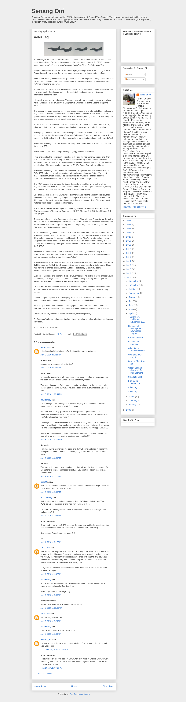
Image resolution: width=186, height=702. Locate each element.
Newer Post (40, 686)
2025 (128, 220)
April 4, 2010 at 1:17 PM (51, 542)
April (131, 313)
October (133, 289)
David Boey (46, 400)
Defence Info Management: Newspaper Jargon (135, 330)
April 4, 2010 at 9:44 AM (51, 516)
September (134, 293)
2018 (128, 245)
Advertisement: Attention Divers (136, 349)
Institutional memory (133, 342)
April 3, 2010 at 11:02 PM (51, 439)
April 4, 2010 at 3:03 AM (51, 458)
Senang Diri (48, 11)
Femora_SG (46, 639)
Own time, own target (135, 356)
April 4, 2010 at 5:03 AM (51, 492)
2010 (128, 277)
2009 (128, 410)
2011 (128, 273)
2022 (128, 232)
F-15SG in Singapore (134, 382)
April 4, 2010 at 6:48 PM (51, 595)
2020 (128, 237)
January (133, 404)
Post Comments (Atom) (80, 694)
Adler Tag (132, 387)
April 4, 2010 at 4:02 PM (51, 574)
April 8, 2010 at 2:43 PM (51, 634)
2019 (128, 241)
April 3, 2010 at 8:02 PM (51, 368)
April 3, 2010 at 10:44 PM (51, 394)
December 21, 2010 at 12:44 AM (54, 649)
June (131, 305)
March (132, 396)
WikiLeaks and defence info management (135, 370)
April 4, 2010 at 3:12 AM (51, 476)
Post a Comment (45, 673)
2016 (128, 253)
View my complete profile (134, 207)
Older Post (108, 686)
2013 (128, 265)
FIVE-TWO (45, 347)
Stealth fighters (135, 377)
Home (74, 686)
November (134, 285)
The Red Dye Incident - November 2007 (136, 319)
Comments (131, 79)
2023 (128, 228)
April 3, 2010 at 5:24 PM (51, 355)
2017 (128, 249)
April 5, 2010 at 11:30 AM (51, 608)
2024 (128, 224)
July (131, 301)
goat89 (44, 482)
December (134, 281)
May (131, 309)
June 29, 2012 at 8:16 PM (51, 668)
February (133, 400)
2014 (128, 261)
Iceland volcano (135, 337)
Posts (128, 74)
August (132, 297)
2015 (128, 257)
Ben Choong (46, 497)
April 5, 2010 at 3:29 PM (51, 621)
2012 (128, 269)
